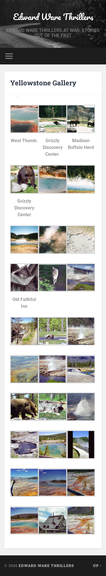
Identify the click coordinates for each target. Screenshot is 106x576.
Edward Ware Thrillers (53, 17)
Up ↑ (97, 565)
